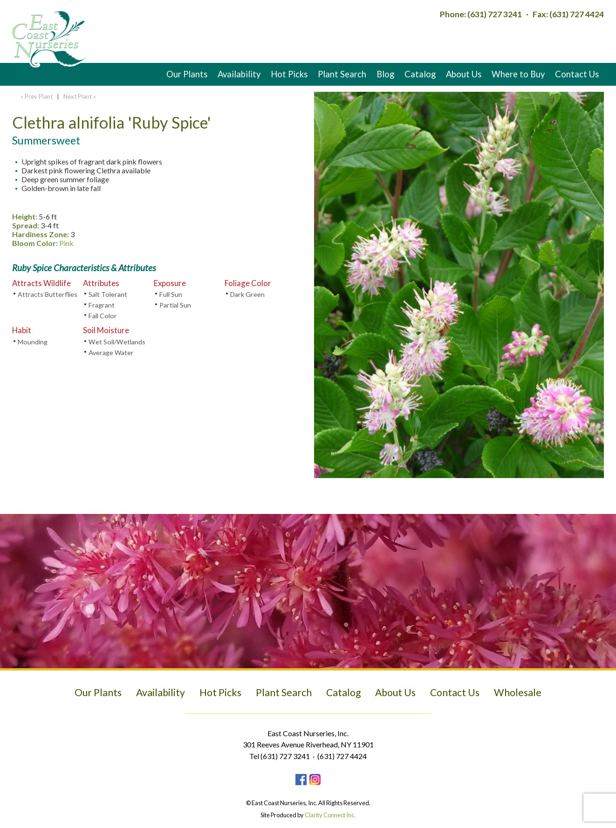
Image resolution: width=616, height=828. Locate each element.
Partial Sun (175, 305)
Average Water (111, 352)
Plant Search (342, 74)
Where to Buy (518, 74)
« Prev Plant (36, 96)
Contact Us (577, 74)
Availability (239, 74)
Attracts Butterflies (47, 294)
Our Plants (186, 74)
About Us (463, 74)
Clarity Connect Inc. (330, 815)
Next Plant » (80, 96)
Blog (385, 74)
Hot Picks (289, 74)
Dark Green (247, 294)
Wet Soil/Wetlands (117, 342)
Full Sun (170, 294)
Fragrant (102, 305)
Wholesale (517, 692)
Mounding (33, 342)
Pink (66, 243)
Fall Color (103, 316)
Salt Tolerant (108, 294)
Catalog (420, 74)
